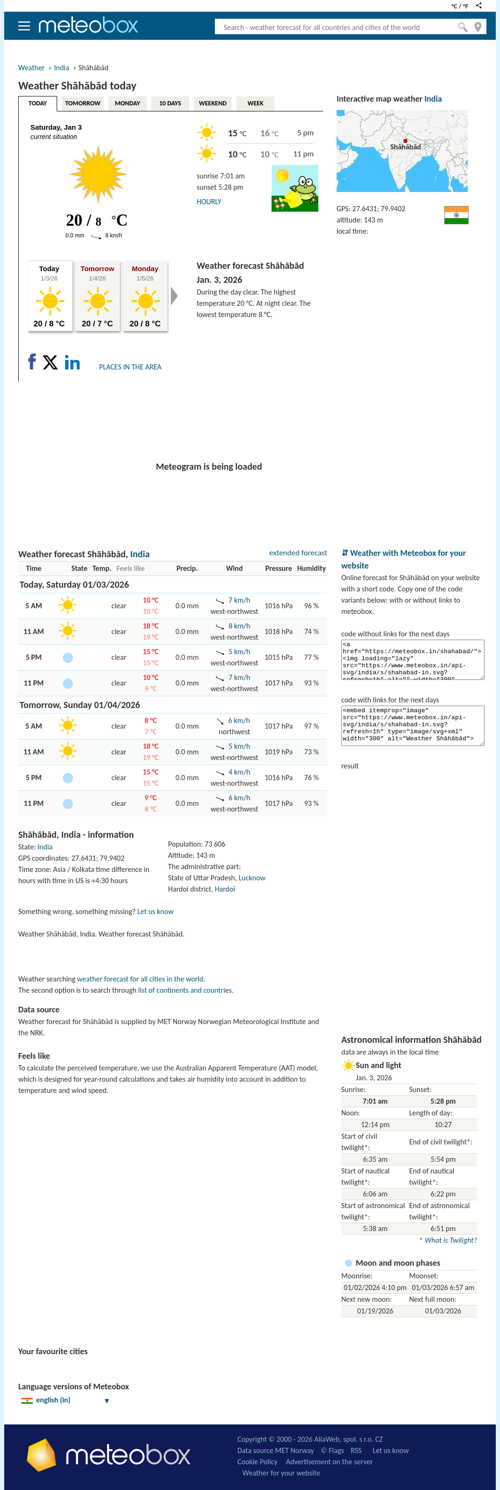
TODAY (38, 103)
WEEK (256, 103)
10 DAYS (170, 103)
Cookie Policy (257, 1461)
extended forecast (298, 553)
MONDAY (127, 103)
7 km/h (239, 600)
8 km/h (239, 625)
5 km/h (239, 651)
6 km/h (239, 720)
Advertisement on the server (329, 1461)
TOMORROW (82, 103)
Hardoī (225, 889)
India (61, 67)
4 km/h (239, 771)
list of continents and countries (185, 990)
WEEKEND (213, 103)
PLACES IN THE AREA (130, 366)
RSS (356, 1450)
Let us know (155, 911)
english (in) (66, 1399)
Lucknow (252, 877)
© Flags (332, 1450)
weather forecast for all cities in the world (140, 978)
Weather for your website (281, 1472)
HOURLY (209, 201)
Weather (31, 67)
